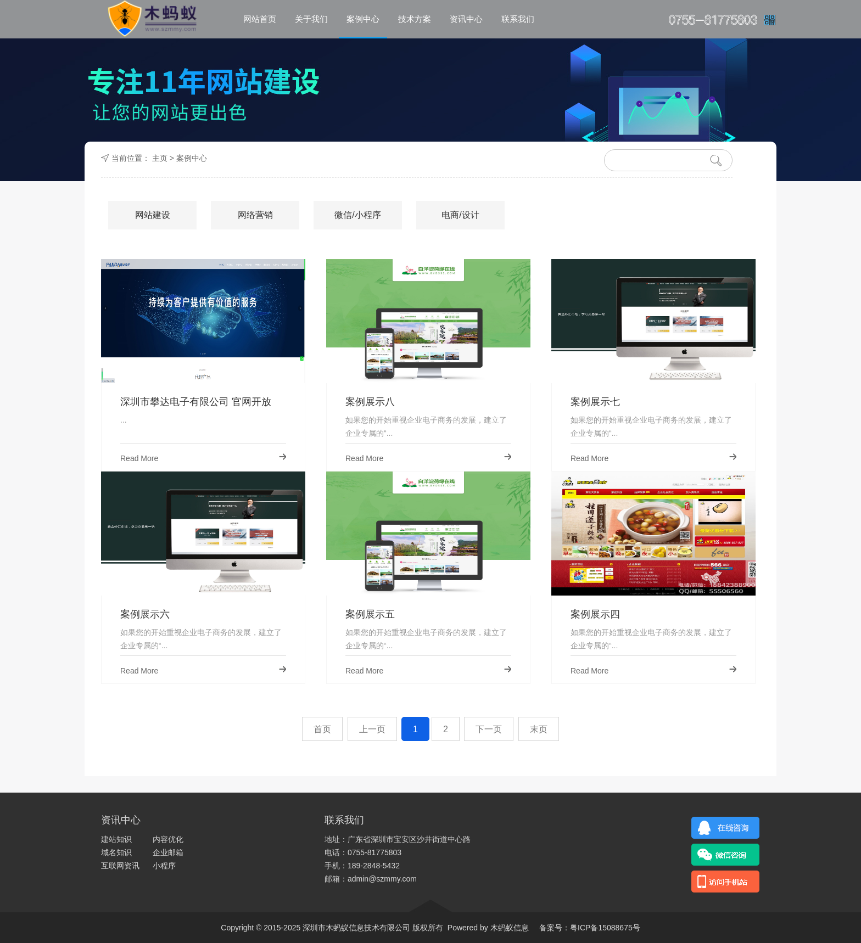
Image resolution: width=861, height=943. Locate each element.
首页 (322, 729)
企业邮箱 (168, 852)
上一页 (372, 729)
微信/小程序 (357, 215)
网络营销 (255, 215)
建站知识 (116, 839)
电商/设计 (460, 215)
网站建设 (152, 215)
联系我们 (517, 19)
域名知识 (116, 852)
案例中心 (362, 19)
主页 (159, 158)
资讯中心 (466, 19)
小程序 (164, 865)
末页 (538, 729)
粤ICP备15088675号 (605, 927)
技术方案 (414, 19)
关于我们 (311, 19)
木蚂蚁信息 (508, 927)
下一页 (489, 729)
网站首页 (259, 19)
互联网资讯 (120, 865)
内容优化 (168, 839)
